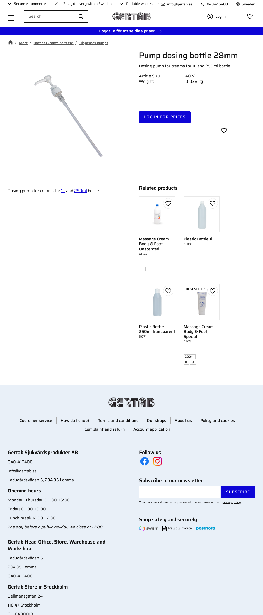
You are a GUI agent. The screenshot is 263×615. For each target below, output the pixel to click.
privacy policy (231, 502)
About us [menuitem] (183, 420)
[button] (11, 19)
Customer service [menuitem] (36, 420)
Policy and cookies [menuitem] (217, 420)
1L (63, 190)
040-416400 (217, 4)
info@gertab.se (179, 4)
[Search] (81, 17)
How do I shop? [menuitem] (75, 420)
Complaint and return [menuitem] (104, 429)
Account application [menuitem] (151, 429)
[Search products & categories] (56, 17)
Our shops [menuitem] (156, 420)
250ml (80, 190)
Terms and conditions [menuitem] (118, 420)
